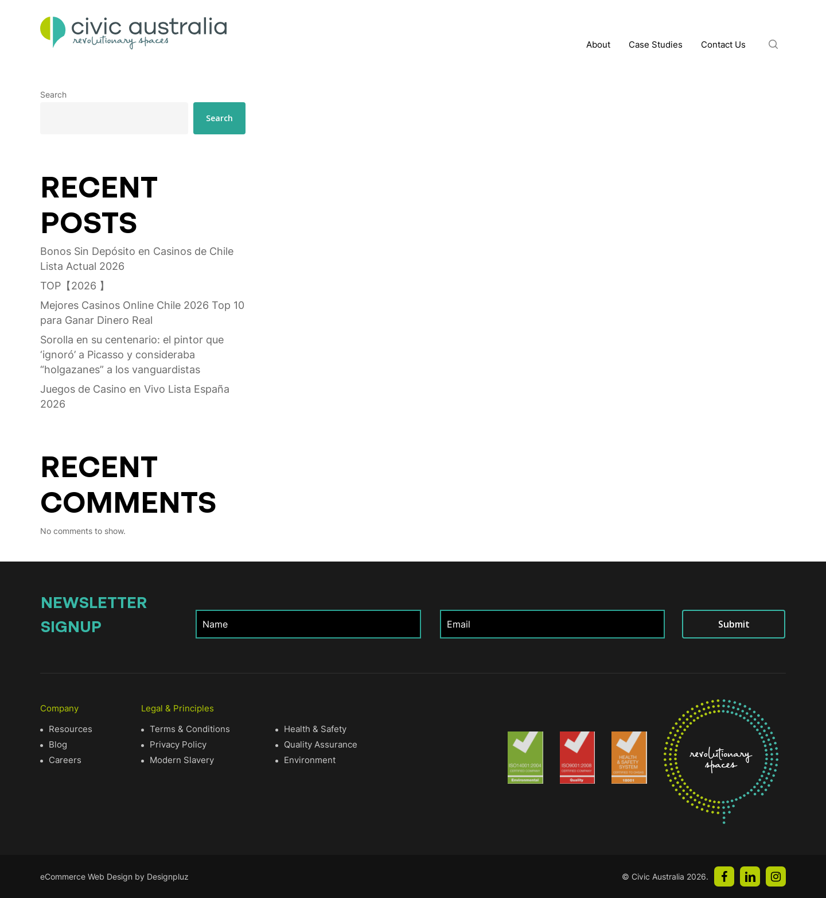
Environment (310, 759)
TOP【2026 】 (75, 286)
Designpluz (168, 876)
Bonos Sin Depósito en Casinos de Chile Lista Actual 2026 (136, 258)
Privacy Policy (178, 744)
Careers (65, 759)
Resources (70, 728)
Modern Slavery (182, 759)
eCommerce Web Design (86, 876)
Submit (734, 624)
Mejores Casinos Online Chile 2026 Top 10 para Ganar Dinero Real (142, 312)
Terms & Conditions (190, 728)
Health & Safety (315, 728)
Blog (58, 744)
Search (53, 94)
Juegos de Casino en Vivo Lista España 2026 (134, 396)
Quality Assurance (320, 744)
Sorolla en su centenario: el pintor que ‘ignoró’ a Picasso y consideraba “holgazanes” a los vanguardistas (132, 355)
